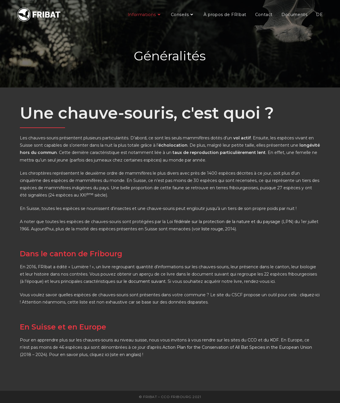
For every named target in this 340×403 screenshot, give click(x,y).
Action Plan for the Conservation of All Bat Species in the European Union (237, 347)
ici (273, 281)
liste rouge (212, 229)
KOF (274, 340)
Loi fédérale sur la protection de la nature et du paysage (223, 221)
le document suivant (145, 281)
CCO (252, 340)
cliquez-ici (310, 294)
